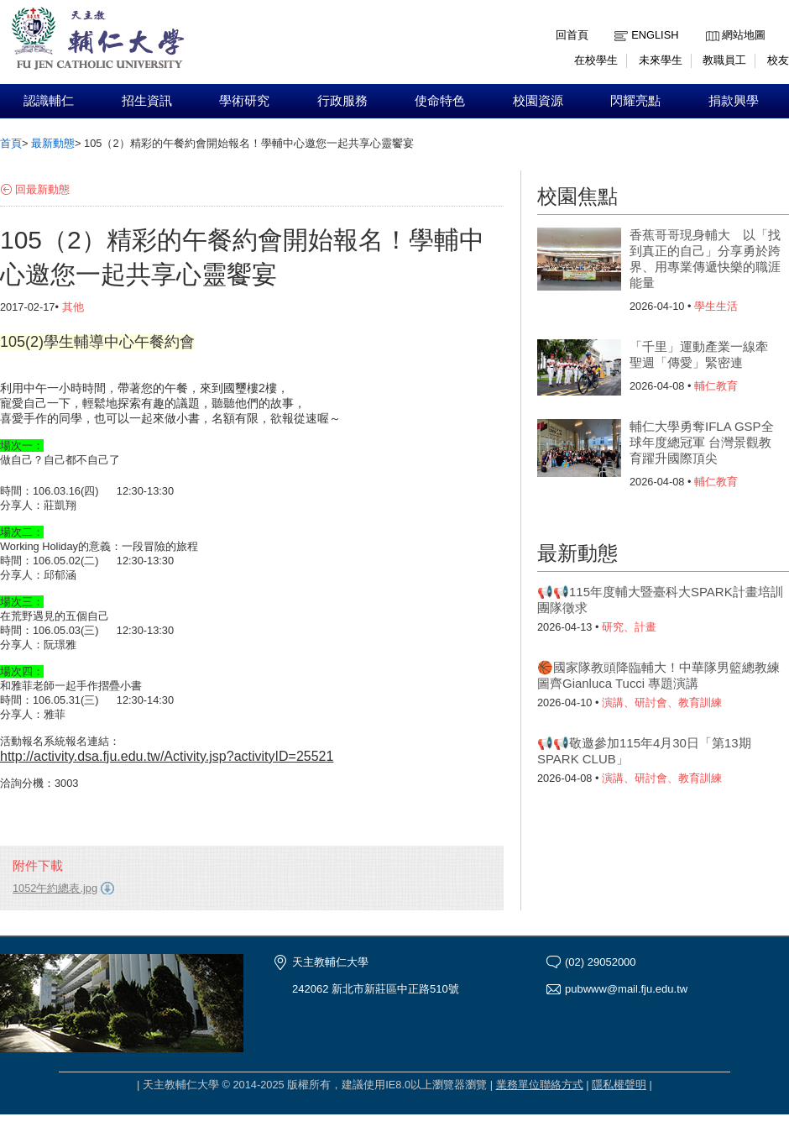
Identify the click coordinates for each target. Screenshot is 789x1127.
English (654, 35)
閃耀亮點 (635, 100)
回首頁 (572, 35)
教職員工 (724, 60)
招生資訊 (147, 100)
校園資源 (538, 100)
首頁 (11, 143)
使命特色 (440, 100)
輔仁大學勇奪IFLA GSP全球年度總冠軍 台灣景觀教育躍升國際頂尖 (702, 442)
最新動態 (53, 143)
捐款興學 (733, 100)
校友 (778, 60)
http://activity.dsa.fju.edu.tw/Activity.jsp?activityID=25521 (166, 756)
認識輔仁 (49, 100)
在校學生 (596, 60)
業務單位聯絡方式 (539, 1084)
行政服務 (342, 100)
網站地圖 (743, 35)
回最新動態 (42, 189)
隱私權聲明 (619, 1084)
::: (709, 22)
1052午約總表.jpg (55, 888)
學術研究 (244, 100)
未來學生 (660, 60)
